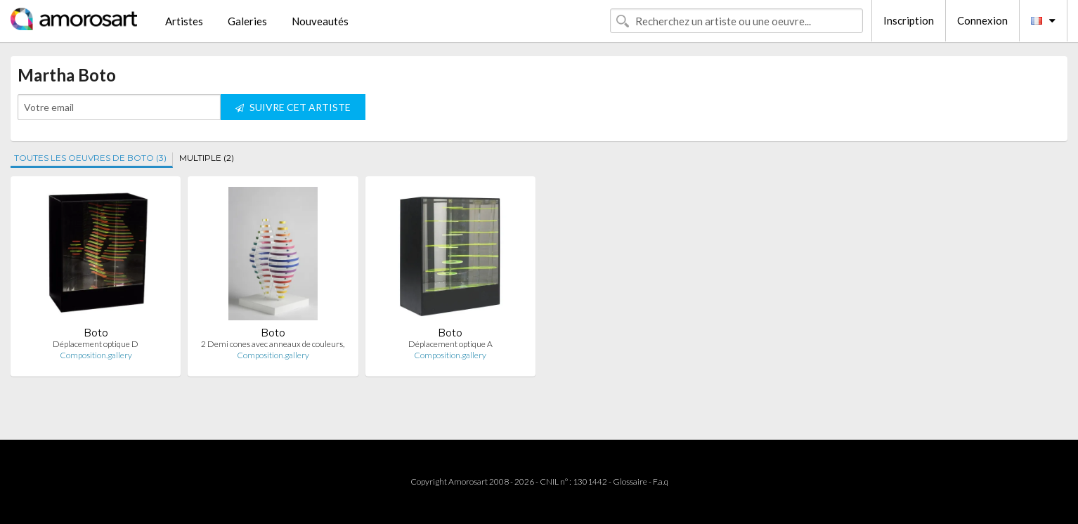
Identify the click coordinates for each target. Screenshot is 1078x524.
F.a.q (660, 481)
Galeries (247, 21)
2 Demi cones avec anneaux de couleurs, (272, 344)
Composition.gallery (96, 355)
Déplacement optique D (95, 344)
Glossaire (630, 481)
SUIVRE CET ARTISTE (293, 107)
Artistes (184, 21)
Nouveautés (320, 21)
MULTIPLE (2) (206, 157)
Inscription (908, 20)
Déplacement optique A (450, 344)
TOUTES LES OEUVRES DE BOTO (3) (90, 157)
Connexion (982, 20)
